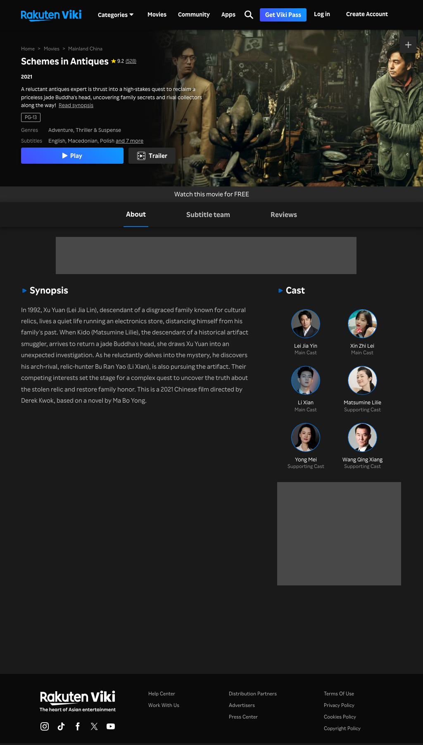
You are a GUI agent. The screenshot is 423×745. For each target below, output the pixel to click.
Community (194, 14)
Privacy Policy (339, 705)
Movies (156, 14)
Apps (228, 14)
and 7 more (129, 140)
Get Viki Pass (283, 15)
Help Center (161, 693)
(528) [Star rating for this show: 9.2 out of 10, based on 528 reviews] (131, 61)
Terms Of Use (339, 693)
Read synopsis (76, 105)
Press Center (243, 717)
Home (28, 48)
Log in (322, 13)
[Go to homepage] (51, 14)
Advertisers (242, 705)
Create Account (367, 13)
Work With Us (163, 705)
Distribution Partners (253, 693)
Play (72, 155)
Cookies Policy (340, 717)
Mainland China (85, 48)
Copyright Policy (342, 728)
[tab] (136, 214)
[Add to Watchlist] (408, 44)
